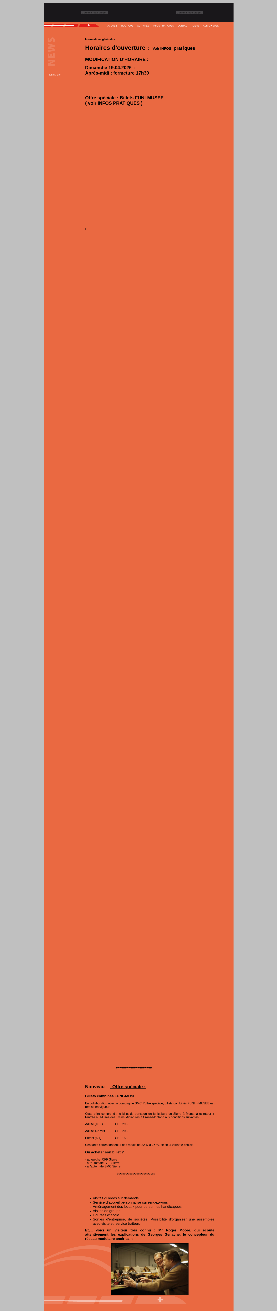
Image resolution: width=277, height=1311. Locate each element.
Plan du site (54, 74)
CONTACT (183, 25)
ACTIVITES (143, 25)
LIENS (196, 25)
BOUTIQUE (127, 25)
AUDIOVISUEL (211, 25)
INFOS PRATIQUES (163, 25)
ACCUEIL (113, 25)
